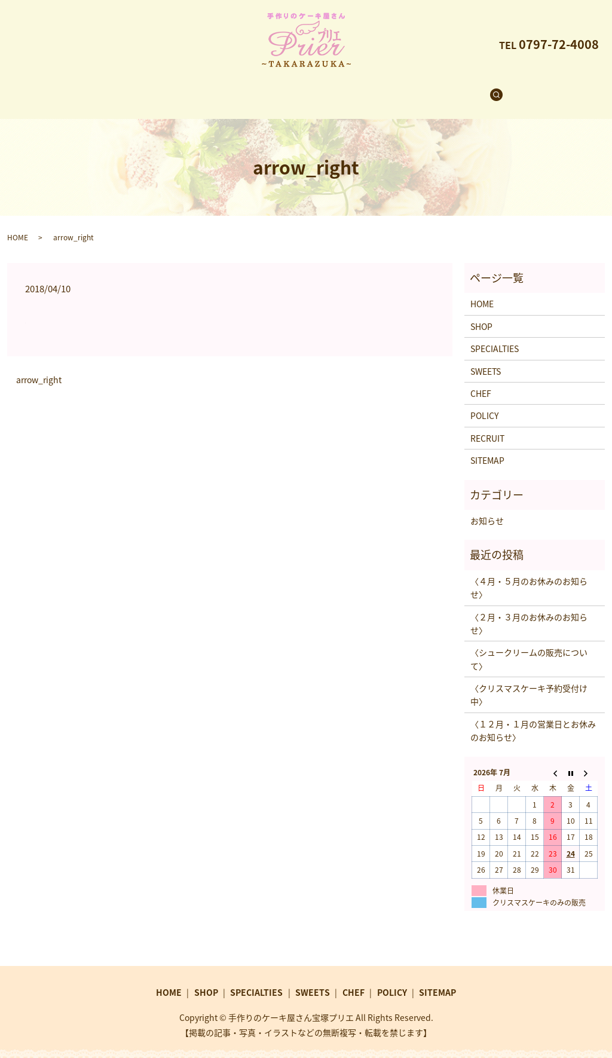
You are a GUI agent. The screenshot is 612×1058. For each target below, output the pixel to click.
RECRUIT (422, 88)
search (477, 89)
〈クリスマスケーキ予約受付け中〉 (528, 683)
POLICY (484, 404)
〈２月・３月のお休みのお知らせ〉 (528, 612)
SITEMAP (487, 449)
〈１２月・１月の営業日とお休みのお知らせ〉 (533, 719)
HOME (149, 88)
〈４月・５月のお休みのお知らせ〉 (528, 576)
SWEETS (321, 88)
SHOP (195, 88)
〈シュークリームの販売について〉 (528, 647)
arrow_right (39, 368)
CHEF (371, 88)
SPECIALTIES (256, 88)
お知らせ (487, 509)
